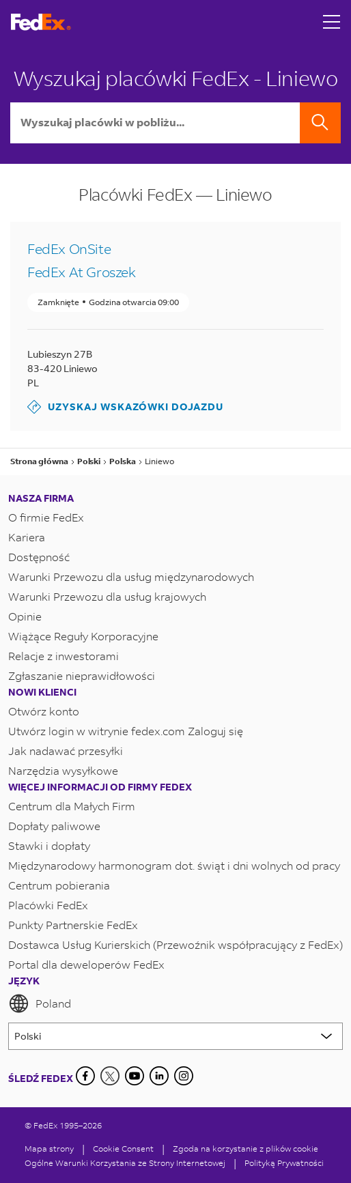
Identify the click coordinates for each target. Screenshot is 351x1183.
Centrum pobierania (59, 885)
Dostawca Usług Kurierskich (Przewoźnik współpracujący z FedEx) (175, 944)
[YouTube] (134, 1075)
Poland (39, 1003)
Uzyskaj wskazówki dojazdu (125, 407)
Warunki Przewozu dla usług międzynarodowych (131, 576)
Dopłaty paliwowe (54, 825)
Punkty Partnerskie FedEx (73, 924)
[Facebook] (85, 1075)
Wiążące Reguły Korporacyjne (83, 636)
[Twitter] (110, 1075)
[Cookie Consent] (123, 1148)
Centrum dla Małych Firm (71, 806)
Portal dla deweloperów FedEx (86, 964)
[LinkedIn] (159, 1075)
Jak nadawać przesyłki (65, 750)
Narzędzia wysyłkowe (63, 770)
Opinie (25, 616)
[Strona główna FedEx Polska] (41, 22)
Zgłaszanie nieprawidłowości (81, 675)
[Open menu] (332, 22)
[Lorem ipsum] (175, 1036)
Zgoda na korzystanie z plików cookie (245, 1148)
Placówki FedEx (48, 905)
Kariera (26, 537)
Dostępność (39, 557)
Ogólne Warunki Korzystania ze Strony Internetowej (125, 1163)
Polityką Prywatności (284, 1163)
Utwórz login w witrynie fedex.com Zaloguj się (125, 731)
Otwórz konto (43, 711)
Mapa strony (49, 1148)
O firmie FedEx (46, 517)
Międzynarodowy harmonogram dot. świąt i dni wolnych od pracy (174, 865)
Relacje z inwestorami (63, 655)
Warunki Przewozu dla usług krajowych (107, 596)
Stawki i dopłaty (49, 845)
